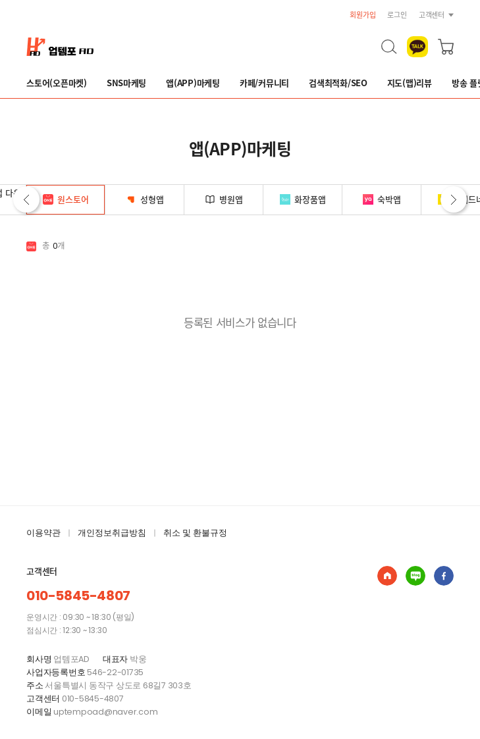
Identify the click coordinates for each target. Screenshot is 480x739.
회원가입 (362, 14)
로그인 (396, 14)
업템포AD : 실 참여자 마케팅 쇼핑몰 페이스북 (444, 576)
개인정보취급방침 (112, 532)
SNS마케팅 (126, 82)
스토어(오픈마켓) (56, 82)
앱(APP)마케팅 (193, 82)
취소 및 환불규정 (195, 532)
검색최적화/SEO (338, 82)
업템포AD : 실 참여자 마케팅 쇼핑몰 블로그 (415, 576)
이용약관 (43, 532)
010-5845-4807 (78, 595)
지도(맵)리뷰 (409, 82)
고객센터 (431, 14)
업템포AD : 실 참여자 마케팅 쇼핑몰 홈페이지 (387, 576)
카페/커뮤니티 (264, 82)
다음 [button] (453, 199)
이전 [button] (26, 199)
